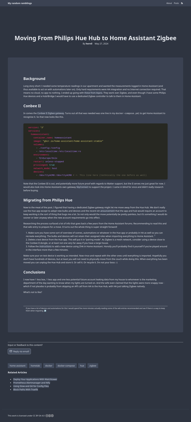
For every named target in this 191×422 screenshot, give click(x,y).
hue (82, 365)
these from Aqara (93, 92)
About (169, 3)
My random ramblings (20, 3)
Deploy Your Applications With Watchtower (35, 379)
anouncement (107, 210)
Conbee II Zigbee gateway (50, 113)
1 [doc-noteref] (154, 235)
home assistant (17, 365)
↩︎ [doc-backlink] (45, 311)
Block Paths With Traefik (25, 389)
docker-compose (66, 365)
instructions (45, 246)
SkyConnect (82, 186)
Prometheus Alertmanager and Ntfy (31, 382)
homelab (35, 365)
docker (48, 365)
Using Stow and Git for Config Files (31, 386)
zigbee (92, 365)
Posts (176, 3)
